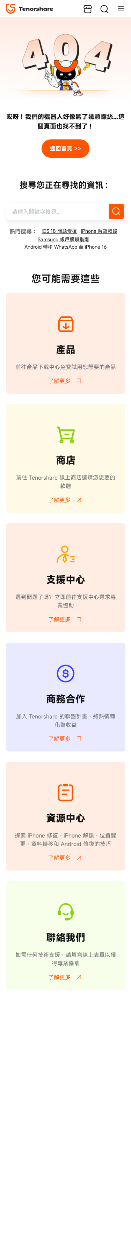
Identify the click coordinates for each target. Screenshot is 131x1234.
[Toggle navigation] (117, 8)
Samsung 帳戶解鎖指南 (63, 239)
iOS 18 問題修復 (59, 231)
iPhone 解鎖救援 (99, 231)
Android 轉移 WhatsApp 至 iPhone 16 (65, 246)
